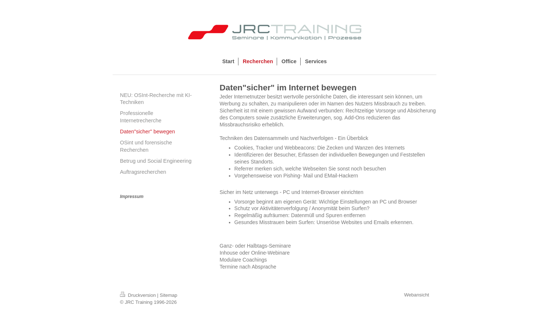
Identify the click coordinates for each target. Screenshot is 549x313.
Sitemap (168, 295)
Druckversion (138, 295)
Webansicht (416, 295)
